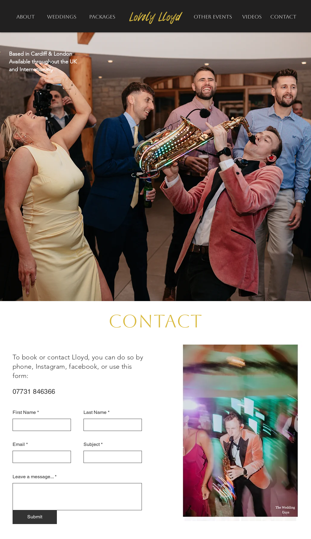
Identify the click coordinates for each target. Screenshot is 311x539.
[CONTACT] (283, 17)
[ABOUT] (25, 17)
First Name (24, 412)
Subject (92, 444)
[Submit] (35, 517)
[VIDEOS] (252, 17)
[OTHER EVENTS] (213, 17)
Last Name (95, 412)
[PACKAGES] (102, 17)
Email (19, 444)
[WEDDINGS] (62, 17)
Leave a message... (33, 476)
